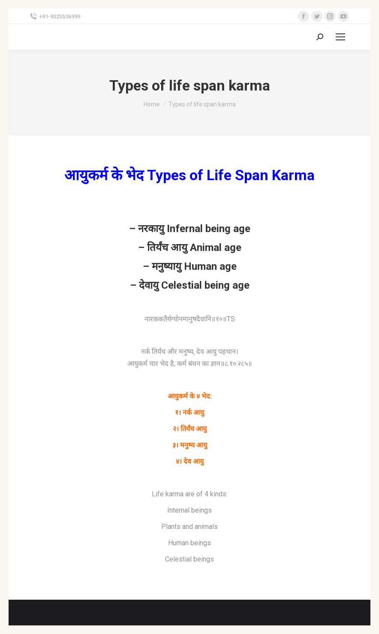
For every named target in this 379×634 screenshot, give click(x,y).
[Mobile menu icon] (340, 36)
